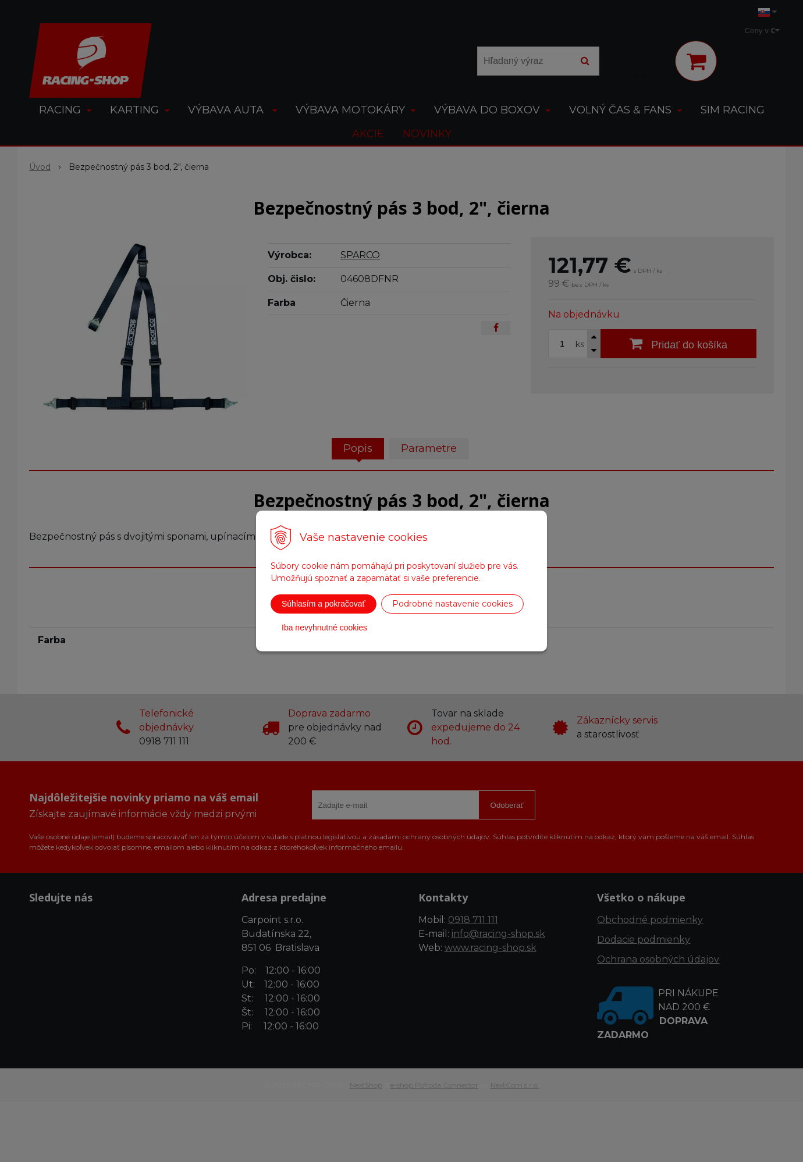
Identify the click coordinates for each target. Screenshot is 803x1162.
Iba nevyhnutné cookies (324, 627)
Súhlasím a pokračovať (323, 603)
